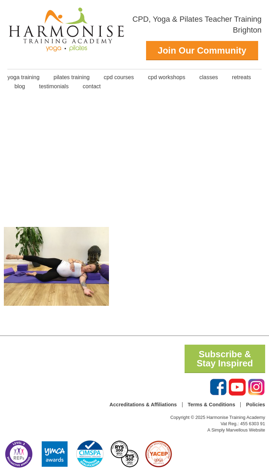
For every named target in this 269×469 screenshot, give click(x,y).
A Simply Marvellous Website (236, 430)
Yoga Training (23, 77)
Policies (255, 404)
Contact (92, 86)
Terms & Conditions (211, 404)
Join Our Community (202, 50)
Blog (19, 86)
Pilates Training (72, 77)
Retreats (241, 77)
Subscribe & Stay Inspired (224, 358)
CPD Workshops (166, 77)
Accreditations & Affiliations (143, 404)
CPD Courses (119, 77)
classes (208, 77)
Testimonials (53, 86)
